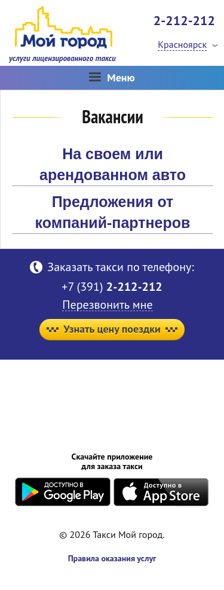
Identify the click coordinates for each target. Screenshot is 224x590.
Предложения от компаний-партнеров (113, 212)
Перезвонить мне (107, 305)
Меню (111, 77)
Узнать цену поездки (112, 329)
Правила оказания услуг (112, 558)
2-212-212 (184, 20)
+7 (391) (112, 286)
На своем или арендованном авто (112, 164)
